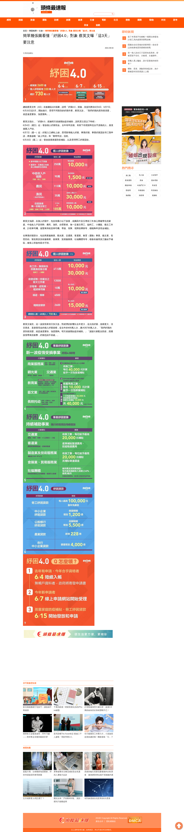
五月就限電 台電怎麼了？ (33, 798)
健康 (80, 20)
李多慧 (154, 185)
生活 (116, 20)
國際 (139, 20)
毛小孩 (141, 175)
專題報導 (33, 31)
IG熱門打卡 (141, 185)
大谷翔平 (154, 175)
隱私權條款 (111, 821)
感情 (9, 20)
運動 (44, 20)
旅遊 (32, 20)
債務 (128, 20)
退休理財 (154, 180)
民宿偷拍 (154, 190)
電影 (104, 20)
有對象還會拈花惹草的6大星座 (97, 798)
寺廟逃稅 (141, 190)
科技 (163, 20)
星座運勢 (128, 180)
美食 (86, 25)
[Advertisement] (68, 661)
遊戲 (98, 25)
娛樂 (68, 20)
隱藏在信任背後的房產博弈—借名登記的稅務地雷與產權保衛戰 (143, 46)
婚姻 (20, 20)
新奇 (175, 20)
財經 (56, 20)
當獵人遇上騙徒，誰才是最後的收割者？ (143, 62)
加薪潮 (141, 195)
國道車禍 (128, 185)
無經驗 (128, 195)
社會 (92, 20)
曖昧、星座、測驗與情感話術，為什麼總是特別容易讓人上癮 (143, 70)
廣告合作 (99, 821)
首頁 (25, 31)
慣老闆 (128, 190)
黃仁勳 (128, 175)
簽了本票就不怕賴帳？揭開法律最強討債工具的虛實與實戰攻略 (143, 38)
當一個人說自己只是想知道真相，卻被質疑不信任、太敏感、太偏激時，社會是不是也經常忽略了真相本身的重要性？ (143, 54)
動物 (151, 20)
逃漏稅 (154, 195)
